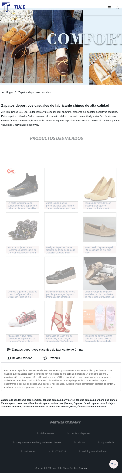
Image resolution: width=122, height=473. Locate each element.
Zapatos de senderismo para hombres (21, 400)
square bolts (109, 442)
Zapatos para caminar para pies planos (96, 400)
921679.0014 (61, 451)
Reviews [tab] (51, 358)
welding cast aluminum (96, 451)
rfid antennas (49, 433)
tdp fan (83, 442)
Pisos (73, 406)
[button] (109, 8)
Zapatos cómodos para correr (89, 403)
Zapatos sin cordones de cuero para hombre (45, 406)
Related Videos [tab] (19, 358)
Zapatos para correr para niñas (17, 403)
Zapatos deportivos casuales (34, 92)
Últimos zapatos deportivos (92, 406)
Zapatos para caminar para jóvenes (53, 403)
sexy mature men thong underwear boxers (40, 442)
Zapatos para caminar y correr (58, 400)
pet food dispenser (82, 433)
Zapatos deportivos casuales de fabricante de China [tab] (45, 350)
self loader (31, 451)
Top (113, 464)
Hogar (9, 92)
